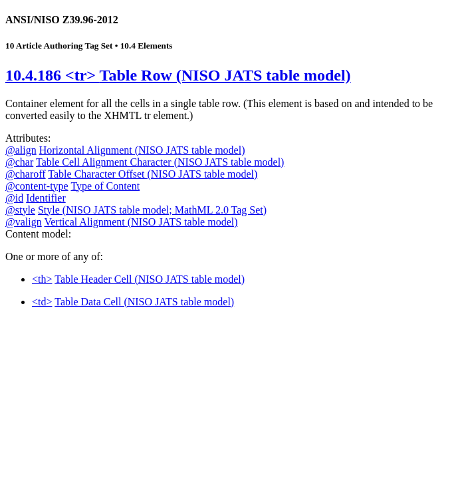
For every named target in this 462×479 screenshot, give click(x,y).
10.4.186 (178, 75)
